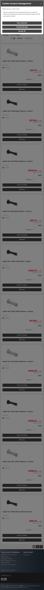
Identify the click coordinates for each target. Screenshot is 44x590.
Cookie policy (16, 9)
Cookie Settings (22, 27)
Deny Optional (22, 23)
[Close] (41, 3)
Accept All (22, 31)
